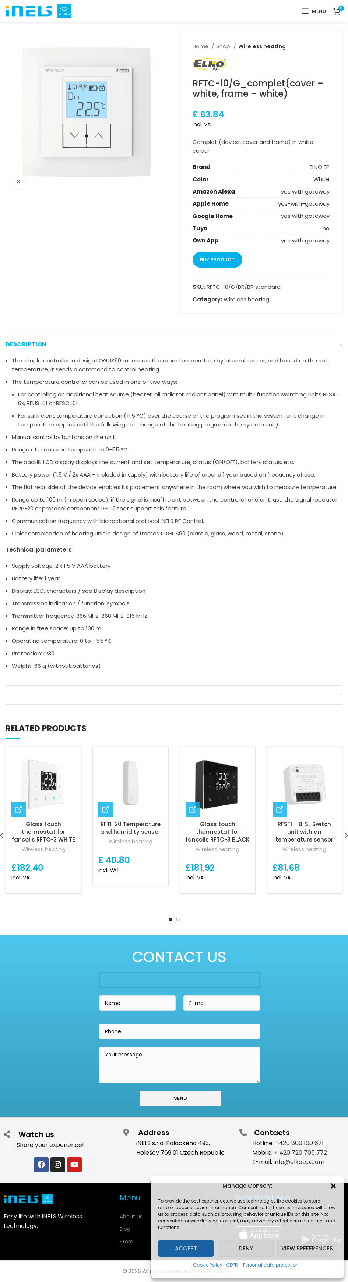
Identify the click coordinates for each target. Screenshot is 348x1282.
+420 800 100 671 (299, 1143)
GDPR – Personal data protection (262, 1265)
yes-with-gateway (304, 204)
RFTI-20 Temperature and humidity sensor (130, 828)
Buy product (217, 259)
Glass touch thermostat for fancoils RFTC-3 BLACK (217, 831)
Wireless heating (262, 46)
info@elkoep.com (299, 1162)
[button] (333, 1186)
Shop (224, 46)
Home (201, 46)
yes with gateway (305, 191)
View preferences (307, 1248)
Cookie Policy (207, 1265)
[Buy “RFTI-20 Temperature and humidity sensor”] (105, 809)
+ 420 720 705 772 (300, 1152)
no (326, 228)
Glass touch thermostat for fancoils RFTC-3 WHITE (43, 831)
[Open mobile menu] (314, 11)
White (321, 179)
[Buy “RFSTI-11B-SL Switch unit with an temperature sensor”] (280, 809)
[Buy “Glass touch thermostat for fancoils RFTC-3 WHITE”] (18, 809)
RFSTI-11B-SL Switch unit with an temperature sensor (304, 831)
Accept (186, 1248)
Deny (246, 1248)
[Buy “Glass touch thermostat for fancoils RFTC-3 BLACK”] (193, 809)
